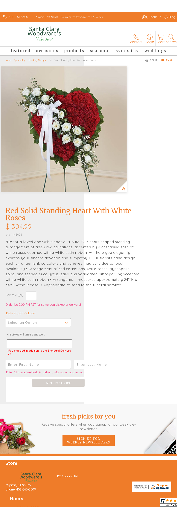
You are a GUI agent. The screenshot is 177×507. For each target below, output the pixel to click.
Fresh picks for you (88, 313)
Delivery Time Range (108, 225)
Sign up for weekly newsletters (88, 332)
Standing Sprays (37, 59)
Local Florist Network (63, 498)
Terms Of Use (14, 498)
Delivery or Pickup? (105, 204)
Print (151, 60)
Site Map (86, 498)
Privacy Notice (36, 498)
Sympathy (19, 59)
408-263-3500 (18, 17)
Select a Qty (98, 186)
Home (8, 59)
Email (167, 60)
